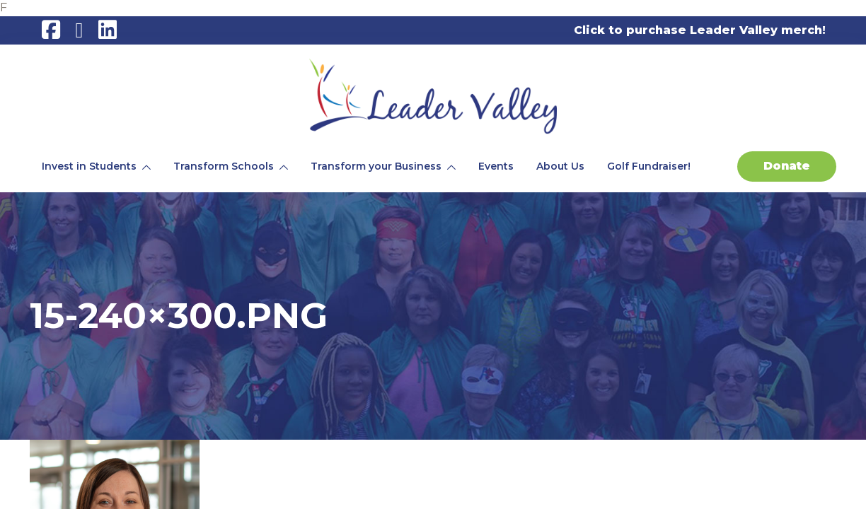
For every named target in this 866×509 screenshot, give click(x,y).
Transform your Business (376, 166)
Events (496, 166)
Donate (786, 165)
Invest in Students (89, 166)
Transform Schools (223, 166)
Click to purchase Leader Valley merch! (700, 30)
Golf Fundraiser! (649, 166)
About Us (560, 166)
